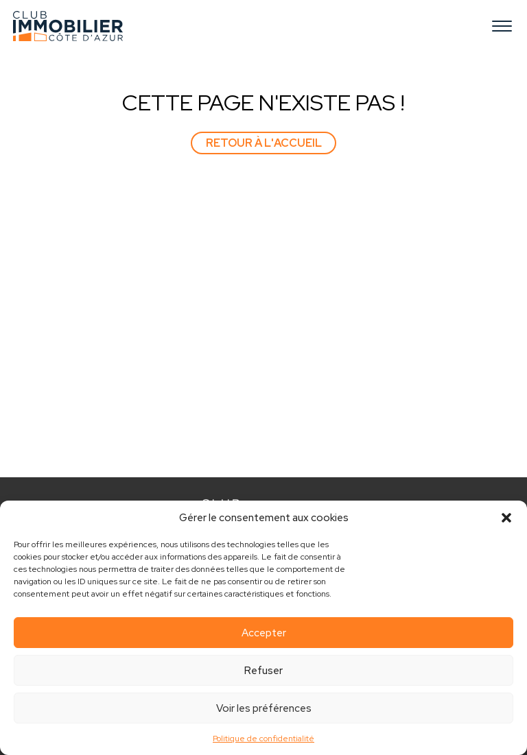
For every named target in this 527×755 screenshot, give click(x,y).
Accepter (264, 633)
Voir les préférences (264, 708)
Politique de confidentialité (263, 738)
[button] (506, 518)
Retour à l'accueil (264, 143)
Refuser (263, 671)
